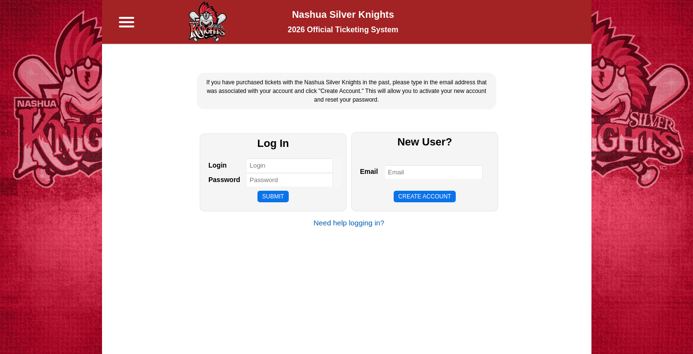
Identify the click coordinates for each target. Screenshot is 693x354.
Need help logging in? (349, 223)
